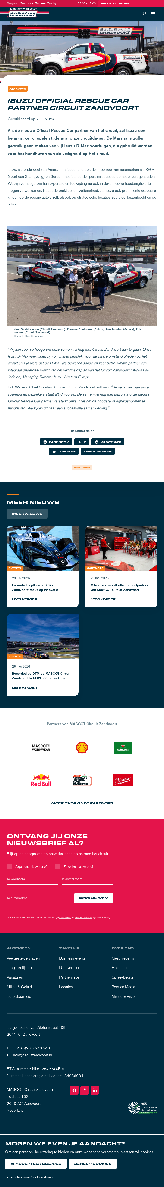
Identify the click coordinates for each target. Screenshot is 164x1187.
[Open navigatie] (153, 13)
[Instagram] (84, 1090)
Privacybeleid (65, 917)
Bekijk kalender (115, 3)
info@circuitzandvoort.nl (32, 1054)
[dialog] (82, 1161)
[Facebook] (74, 1090)
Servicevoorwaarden (83, 917)
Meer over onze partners (82, 803)
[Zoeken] (144, 13)
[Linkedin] (95, 1090)
